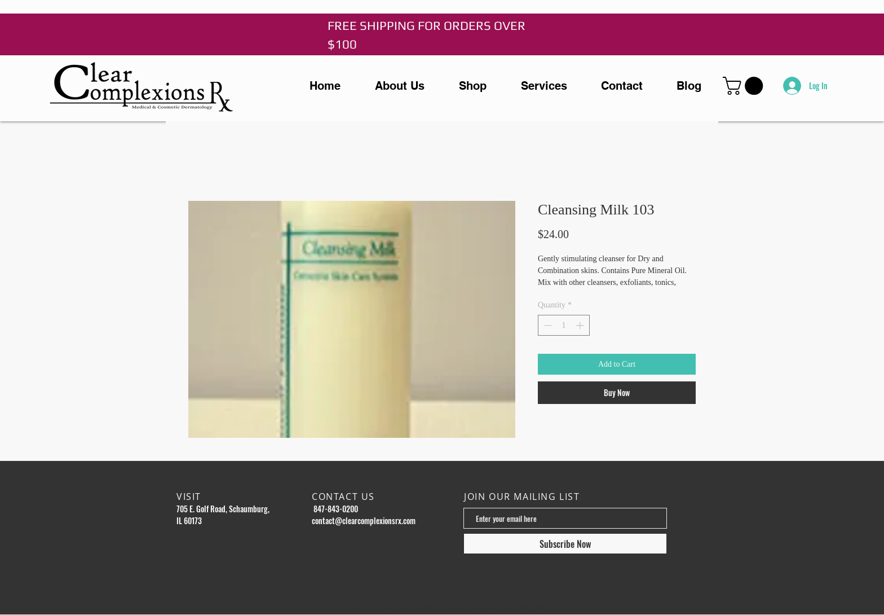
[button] (745, 86)
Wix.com (532, 606)
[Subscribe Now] (565, 543)
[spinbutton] (564, 325)
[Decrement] (547, 325)
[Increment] (581, 325)
